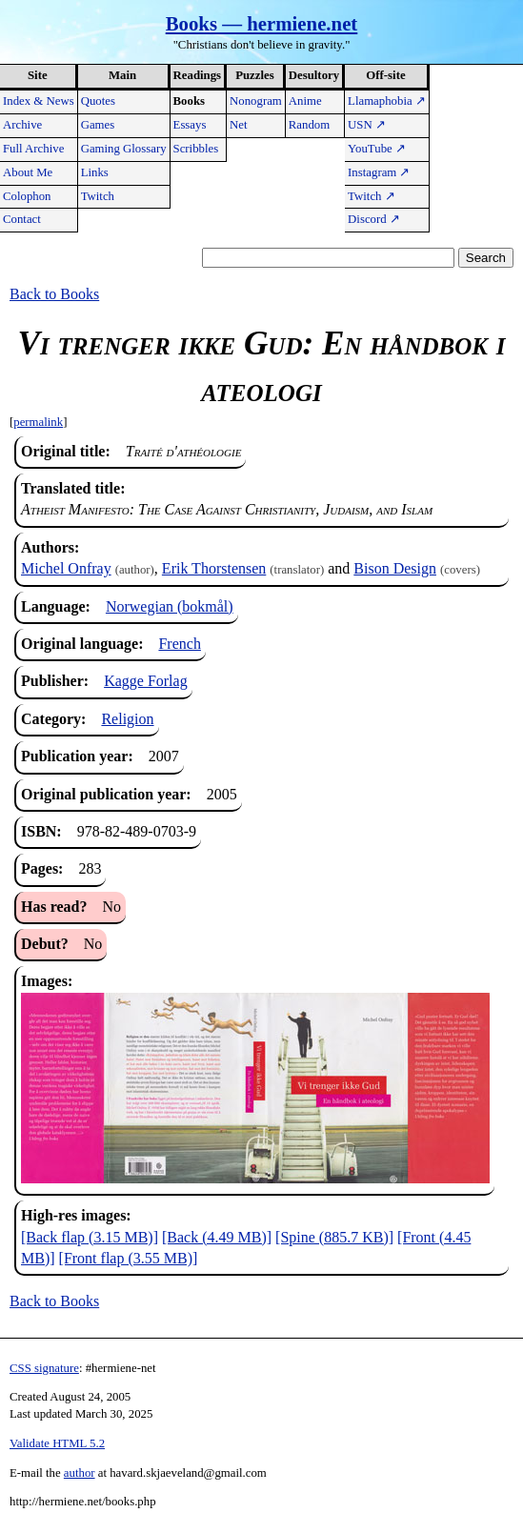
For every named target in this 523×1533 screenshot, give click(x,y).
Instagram (379, 172)
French (179, 643)
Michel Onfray (66, 568)
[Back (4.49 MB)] (217, 1237)
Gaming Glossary (124, 148)
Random (309, 124)
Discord (374, 219)
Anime (305, 101)
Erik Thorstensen (214, 568)
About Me (27, 172)
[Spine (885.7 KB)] (334, 1237)
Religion (127, 719)
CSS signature (44, 1368)
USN (367, 124)
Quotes (98, 101)
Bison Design (394, 568)
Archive (22, 124)
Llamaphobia (387, 101)
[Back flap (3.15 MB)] (89, 1237)
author (79, 1473)
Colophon (26, 196)
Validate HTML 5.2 (57, 1443)
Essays (190, 124)
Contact (22, 219)
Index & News (38, 101)
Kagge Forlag (146, 681)
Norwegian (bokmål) (169, 606)
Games (98, 124)
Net (238, 124)
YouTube (377, 148)
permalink (38, 422)
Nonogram (256, 101)
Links (95, 172)
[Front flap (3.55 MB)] (128, 1258)
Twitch (97, 196)
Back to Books (54, 294)
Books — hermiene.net (262, 23)
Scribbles (196, 148)
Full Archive (33, 148)
